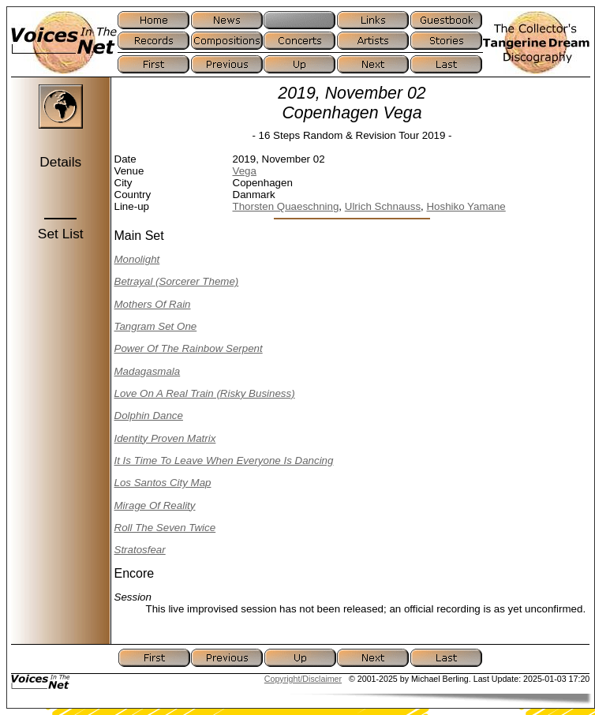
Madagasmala (147, 371)
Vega (244, 171)
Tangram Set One (155, 326)
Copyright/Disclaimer (303, 678)
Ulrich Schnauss (383, 206)
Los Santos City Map (162, 483)
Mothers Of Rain (152, 304)
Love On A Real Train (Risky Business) (204, 393)
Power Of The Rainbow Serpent (188, 348)
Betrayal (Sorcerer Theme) (176, 281)
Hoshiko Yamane (465, 206)
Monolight (137, 259)
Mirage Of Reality (155, 505)
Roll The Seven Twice (165, 527)
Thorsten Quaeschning (286, 206)
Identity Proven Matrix (165, 438)
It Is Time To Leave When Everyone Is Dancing (224, 460)
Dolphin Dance (148, 415)
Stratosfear (140, 550)
